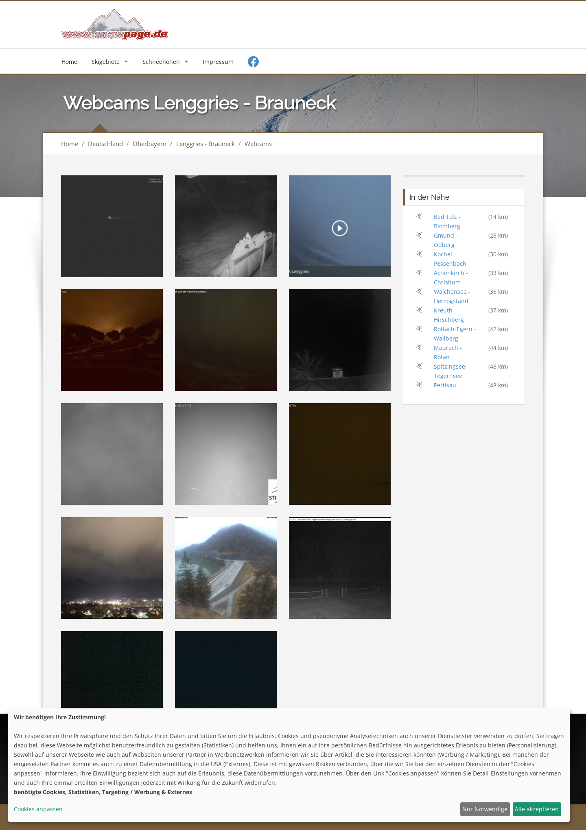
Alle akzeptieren (537, 809)
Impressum (218, 62)
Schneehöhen (161, 62)
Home (69, 62)
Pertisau (445, 385)
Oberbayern (149, 144)
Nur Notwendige (484, 809)
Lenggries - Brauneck (205, 144)
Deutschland (105, 144)
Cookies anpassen (38, 809)
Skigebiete (106, 62)
